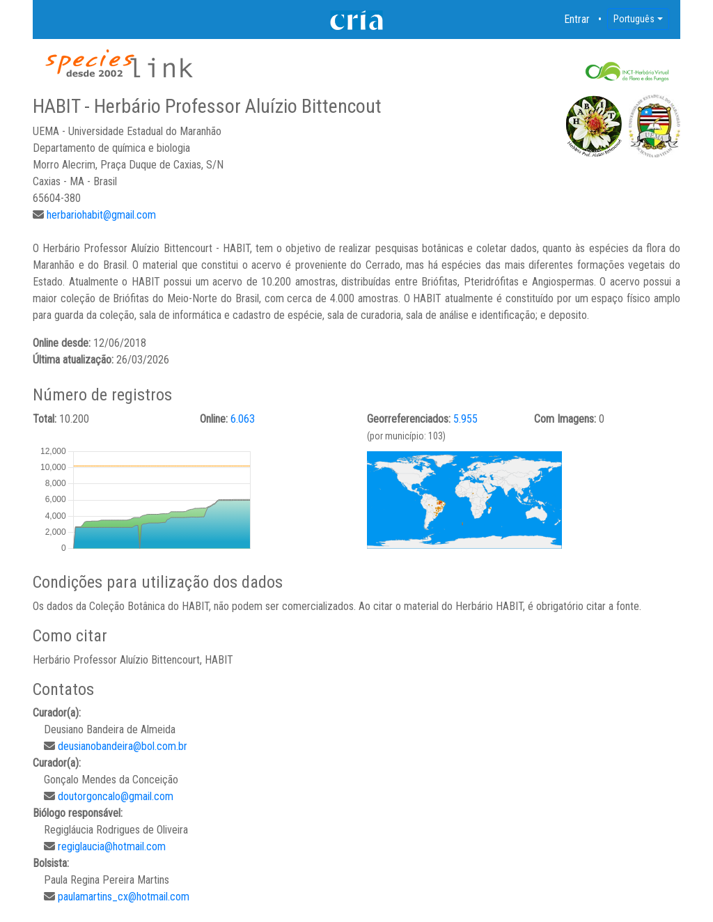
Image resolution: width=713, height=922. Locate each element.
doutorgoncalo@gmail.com (115, 796)
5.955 (465, 418)
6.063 (242, 418)
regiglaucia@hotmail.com (112, 846)
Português (634, 18)
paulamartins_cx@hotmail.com (123, 896)
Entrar (577, 19)
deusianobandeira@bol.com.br (122, 746)
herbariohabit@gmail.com (101, 214)
